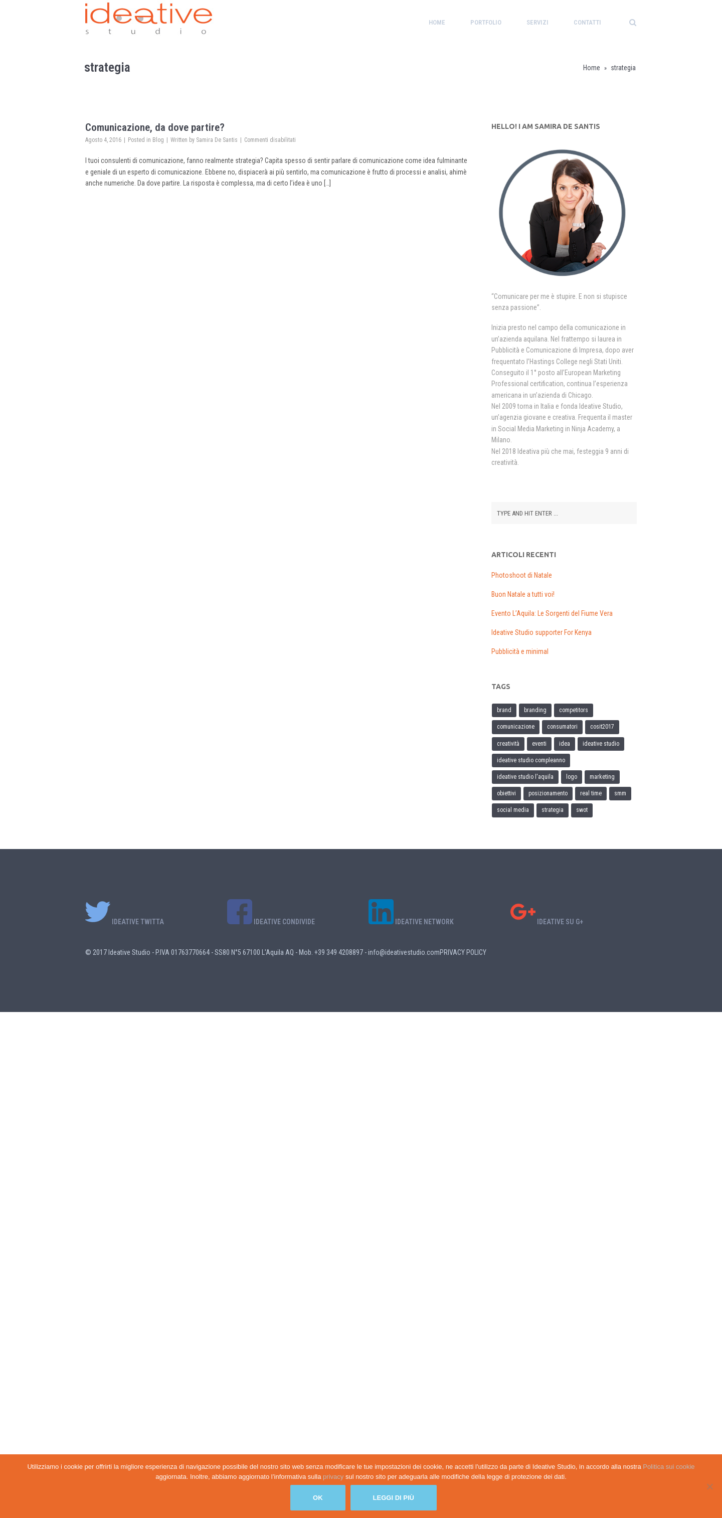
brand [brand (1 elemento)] (504, 710)
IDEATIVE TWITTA (124, 922)
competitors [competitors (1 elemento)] (573, 710)
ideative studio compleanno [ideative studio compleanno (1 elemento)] (531, 760)
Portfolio (485, 22)
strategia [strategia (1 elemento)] (553, 809)
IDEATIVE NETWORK (411, 922)
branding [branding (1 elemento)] (535, 710)
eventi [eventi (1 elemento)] (539, 743)
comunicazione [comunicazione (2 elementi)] (515, 726)
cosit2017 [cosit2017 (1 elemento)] (602, 726)
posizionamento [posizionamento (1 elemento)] (548, 793)
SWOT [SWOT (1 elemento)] (582, 809)
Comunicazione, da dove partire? (155, 127)
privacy (334, 1476)
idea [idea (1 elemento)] (564, 743)
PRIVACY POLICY (463, 952)
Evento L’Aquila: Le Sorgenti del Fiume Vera (552, 613)
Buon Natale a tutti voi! (523, 594)
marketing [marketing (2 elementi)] (602, 776)
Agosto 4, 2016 (103, 139)
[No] (709, 1486)
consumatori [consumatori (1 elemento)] (562, 726)
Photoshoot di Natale (521, 575)
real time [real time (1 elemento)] (591, 793)
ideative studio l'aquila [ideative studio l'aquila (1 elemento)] (525, 776)
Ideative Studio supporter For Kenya (541, 632)
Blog (158, 139)
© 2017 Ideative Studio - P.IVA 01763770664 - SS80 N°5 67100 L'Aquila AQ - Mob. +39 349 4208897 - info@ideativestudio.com (262, 952)
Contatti (587, 22)
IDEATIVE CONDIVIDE (271, 922)
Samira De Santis (217, 139)
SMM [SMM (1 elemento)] (620, 793)
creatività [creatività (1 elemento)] (508, 743)
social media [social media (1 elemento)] (513, 809)
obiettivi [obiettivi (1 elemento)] (506, 793)
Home (437, 22)
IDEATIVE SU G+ (546, 922)
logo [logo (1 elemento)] (571, 776)
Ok (318, 1497)
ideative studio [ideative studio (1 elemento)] (601, 743)
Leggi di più (393, 1497)
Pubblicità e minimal (520, 651)
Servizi (537, 22)
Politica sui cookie (668, 1466)
